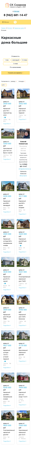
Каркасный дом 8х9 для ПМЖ (22, 241)
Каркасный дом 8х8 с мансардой (6, 203)
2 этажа (15, 63)
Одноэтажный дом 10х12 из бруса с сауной (7, 151)
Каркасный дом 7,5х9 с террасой (22, 111)
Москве (16, 11)
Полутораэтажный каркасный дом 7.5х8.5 (24, 279)
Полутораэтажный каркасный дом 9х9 (9, 432)
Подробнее (7, 123)
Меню (5, 22)
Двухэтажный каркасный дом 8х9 (23, 352)
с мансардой (15, 60)
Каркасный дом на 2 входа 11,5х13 (23, 394)
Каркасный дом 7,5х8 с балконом (22, 317)
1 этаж (7, 60)
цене (4, 85)
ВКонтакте (23, 176)
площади (22, 81)
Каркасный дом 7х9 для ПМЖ (7, 317)
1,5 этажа (24, 60)
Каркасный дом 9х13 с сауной (6, 279)
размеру (14, 81)
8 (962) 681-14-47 (15, 15)
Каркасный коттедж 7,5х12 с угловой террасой (6, 355)
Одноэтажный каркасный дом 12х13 (23, 432)
